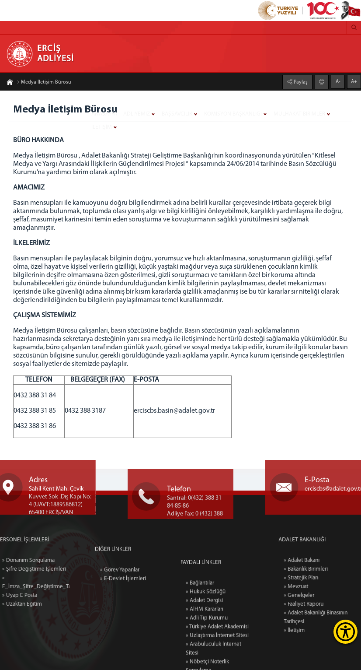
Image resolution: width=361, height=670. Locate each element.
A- (338, 80)
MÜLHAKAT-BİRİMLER (299, 114)
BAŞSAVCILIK (177, 114)
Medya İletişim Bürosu (44, 83)
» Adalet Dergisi (204, 663)
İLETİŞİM (101, 127)
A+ (354, 80)
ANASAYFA (104, 114)
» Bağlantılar (200, 646)
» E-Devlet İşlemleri (123, 605)
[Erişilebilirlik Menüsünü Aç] (345, 632)
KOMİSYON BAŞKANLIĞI (233, 114)
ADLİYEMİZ (136, 114)
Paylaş (300, 81)
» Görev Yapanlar (119, 596)
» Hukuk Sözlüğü (206, 654)
